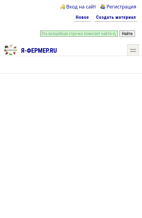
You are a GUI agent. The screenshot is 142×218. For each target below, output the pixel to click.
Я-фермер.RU (30, 49)
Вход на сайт (81, 6)
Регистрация (121, 6)
